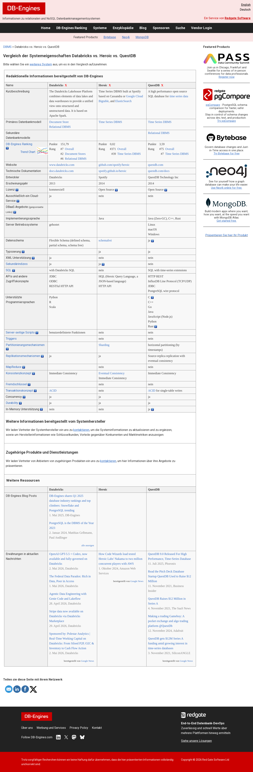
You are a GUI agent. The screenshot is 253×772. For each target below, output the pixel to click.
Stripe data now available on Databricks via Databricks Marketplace (66, 616)
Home (45, 28)
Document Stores (75, 153)
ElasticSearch (123, 101)
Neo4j (126, 37)
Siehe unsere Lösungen (196, 741)
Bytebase (109, 37)
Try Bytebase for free (227, 153)
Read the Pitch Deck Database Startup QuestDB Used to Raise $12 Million (169, 576)
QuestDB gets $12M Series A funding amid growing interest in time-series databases (167, 643)
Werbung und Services (51, 728)
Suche (180, 28)
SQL (8, 270)
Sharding (104, 345)
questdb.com (155, 164)
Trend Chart (28, 152)
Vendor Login (201, 28)
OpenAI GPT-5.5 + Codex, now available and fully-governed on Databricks (68, 558)
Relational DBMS (60, 126)
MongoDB (142, 37)
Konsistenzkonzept (18, 373)
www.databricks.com (61, 164)
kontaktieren (81, 430)
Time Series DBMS (110, 122)
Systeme (100, 28)
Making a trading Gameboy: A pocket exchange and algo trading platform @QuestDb (168, 621)
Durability (12, 403)
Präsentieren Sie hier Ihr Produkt (226, 235)
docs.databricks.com (61, 171)
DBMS (7, 47)
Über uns (27, 728)
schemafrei (105, 240)
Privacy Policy (79, 728)
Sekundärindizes (17, 264)
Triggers (11, 338)
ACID (52, 390)
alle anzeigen (87, 545)
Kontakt (97, 728)
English (246, 5)
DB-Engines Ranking (71, 28)
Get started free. (227, 220)
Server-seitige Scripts (20, 332)
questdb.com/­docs (158, 171)
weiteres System (41, 64)
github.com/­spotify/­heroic (114, 164)
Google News (87, 661)
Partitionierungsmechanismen (25, 345)
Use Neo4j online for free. (226, 187)
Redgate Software (238, 18)
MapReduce (13, 367)
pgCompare (213, 105)
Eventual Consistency (112, 373)
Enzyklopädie (123, 28)
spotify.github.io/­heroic (112, 171)
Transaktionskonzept (19, 390)
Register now (227, 77)
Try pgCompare (226, 121)
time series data (178, 96)
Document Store (59, 122)
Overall (69, 149)
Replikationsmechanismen (23, 356)
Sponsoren (161, 28)
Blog (143, 28)
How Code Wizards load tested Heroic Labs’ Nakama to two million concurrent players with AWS (120, 558)
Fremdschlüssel (16, 384)
